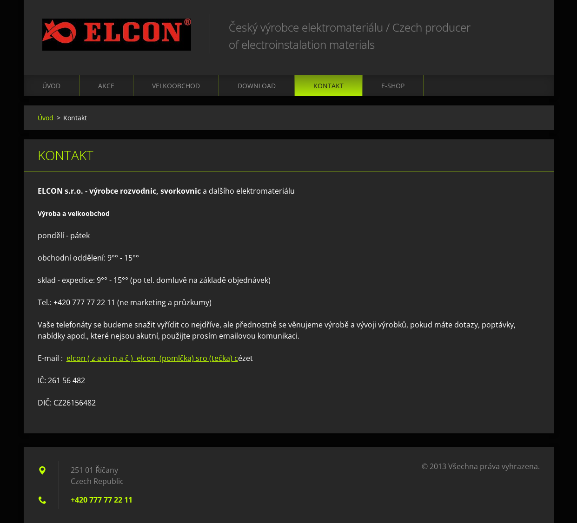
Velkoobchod (176, 85)
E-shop (393, 85)
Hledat (529, 27)
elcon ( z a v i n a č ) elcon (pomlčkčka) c (152, 358)
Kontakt (328, 85)
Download (257, 85)
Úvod (51, 85)
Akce (106, 85)
